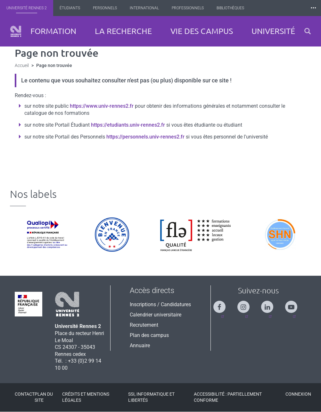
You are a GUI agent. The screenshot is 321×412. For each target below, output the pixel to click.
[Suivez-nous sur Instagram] (246, 304)
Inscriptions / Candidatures (160, 304)
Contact (25, 394)
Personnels (107, 8)
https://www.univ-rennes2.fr (102, 106)
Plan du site (44, 397)
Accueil (22, 65)
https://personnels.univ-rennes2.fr (145, 137)
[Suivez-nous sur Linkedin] (270, 304)
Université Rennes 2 (29, 8)
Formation (53, 31)
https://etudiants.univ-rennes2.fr (128, 125)
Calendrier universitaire (155, 315)
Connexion (298, 394)
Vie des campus (201, 31)
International (146, 8)
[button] (307, 31)
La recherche (123, 31)
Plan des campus (149, 335)
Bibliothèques (232, 8)
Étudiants (72, 8)
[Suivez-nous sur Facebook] (222, 304)
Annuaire (140, 345)
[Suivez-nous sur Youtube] (294, 304)
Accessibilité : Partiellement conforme (228, 397)
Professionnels (190, 8)
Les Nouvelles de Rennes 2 (285, 8)
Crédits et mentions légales (85, 397)
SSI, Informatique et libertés (151, 397)
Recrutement (144, 325)
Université (273, 31)
